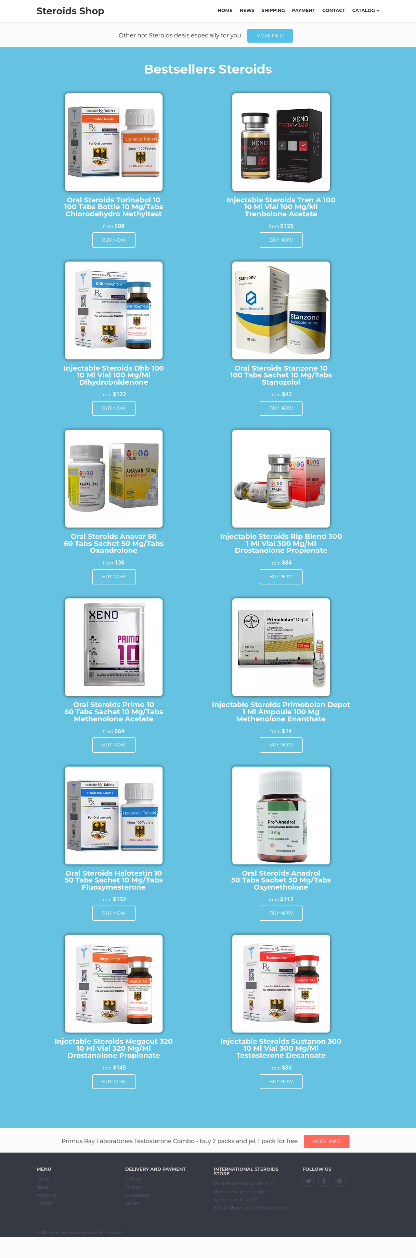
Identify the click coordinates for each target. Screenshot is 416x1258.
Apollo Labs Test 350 (235, 1199)
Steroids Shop (70, 11)
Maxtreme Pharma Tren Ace (243, 1183)
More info (270, 36)
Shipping (273, 10)
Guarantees (137, 1195)
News (247, 10)
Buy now (113, 240)
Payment (303, 10)
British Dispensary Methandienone (250, 1208)
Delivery (133, 1179)
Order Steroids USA (104, 1232)
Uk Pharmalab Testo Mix (240, 1191)
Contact (333, 10)
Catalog (366, 10)
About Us (46, 1195)
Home (225, 10)
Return (132, 1203)
